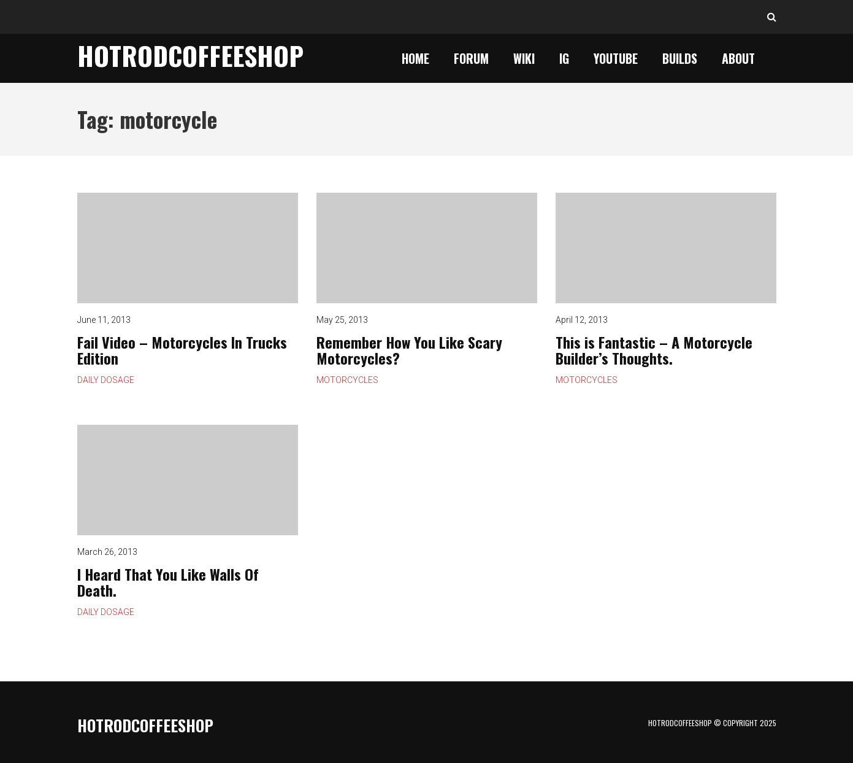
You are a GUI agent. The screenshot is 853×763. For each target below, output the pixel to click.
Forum (471, 58)
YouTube (616, 58)
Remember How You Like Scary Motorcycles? (426, 248)
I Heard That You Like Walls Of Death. (187, 480)
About (738, 58)
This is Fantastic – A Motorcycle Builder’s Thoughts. (666, 248)
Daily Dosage (105, 380)
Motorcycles (347, 380)
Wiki (524, 58)
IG (564, 58)
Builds (679, 58)
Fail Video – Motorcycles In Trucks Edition (187, 248)
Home (415, 58)
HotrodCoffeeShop (190, 55)
